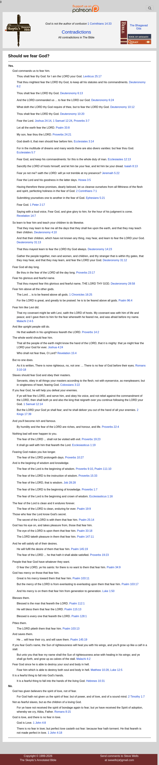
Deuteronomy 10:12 (122, 107)
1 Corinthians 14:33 (99, 23)
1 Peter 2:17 (37, 204)
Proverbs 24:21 (62, 134)
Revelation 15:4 (67, 353)
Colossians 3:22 (70, 384)
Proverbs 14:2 (90, 332)
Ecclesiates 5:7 (26, 152)
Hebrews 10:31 (95, 680)
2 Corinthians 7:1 (86, 191)
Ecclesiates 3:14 (84, 141)
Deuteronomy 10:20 (72, 113)
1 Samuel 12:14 (33, 404)
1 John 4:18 (55, 732)
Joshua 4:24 (55, 347)
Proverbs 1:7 (89, 489)
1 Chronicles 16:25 (80, 294)
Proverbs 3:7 (82, 120)
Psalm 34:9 (114, 567)
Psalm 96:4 (125, 300)
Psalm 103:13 (71, 628)
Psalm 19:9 (84, 508)
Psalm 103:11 (81, 578)
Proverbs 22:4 (110, 426)
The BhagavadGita (139, 27)
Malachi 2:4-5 (25, 321)
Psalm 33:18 (84, 530)
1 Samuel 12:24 (62, 120)
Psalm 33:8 (63, 127)
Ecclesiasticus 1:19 (84, 445)
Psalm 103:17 (130, 584)
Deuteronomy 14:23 (100, 249)
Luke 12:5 (116, 669)
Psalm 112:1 (77, 603)
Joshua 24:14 (43, 120)
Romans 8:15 (62, 711)
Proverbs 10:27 (74, 457)
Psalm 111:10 (103, 468)
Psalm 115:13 (72, 609)
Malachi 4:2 (83, 658)
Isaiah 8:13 (131, 166)
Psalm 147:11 (85, 536)
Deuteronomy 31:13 (29, 242)
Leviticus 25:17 (92, 76)
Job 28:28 (70, 482)
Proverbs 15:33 (87, 475)
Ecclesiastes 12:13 (119, 159)
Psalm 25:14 (86, 519)
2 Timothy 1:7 (136, 696)
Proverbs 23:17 (85, 272)
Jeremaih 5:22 (110, 173)
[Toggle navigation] (150, 8)
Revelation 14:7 (26, 215)
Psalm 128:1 (79, 616)
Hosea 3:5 (84, 180)
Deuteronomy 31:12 (115, 260)
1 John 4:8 (39, 722)
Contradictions (76, 32)
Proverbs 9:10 (84, 468)
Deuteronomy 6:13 (71, 93)
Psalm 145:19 (79, 549)
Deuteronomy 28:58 (123, 283)
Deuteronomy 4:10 (45, 232)
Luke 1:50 (108, 591)
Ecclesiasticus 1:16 (101, 496)
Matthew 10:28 (100, 669)
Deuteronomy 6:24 (102, 100)
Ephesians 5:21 (95, 197)
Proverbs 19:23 (91, 439)
